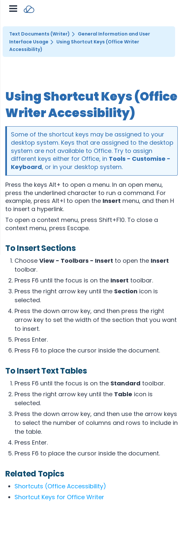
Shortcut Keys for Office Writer (59, 497)
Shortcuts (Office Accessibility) (60, 486)
